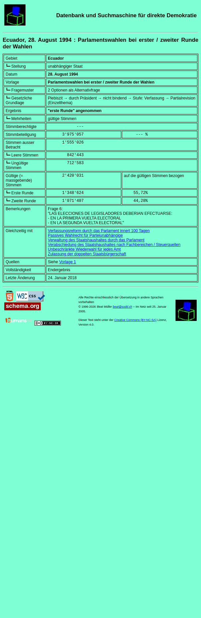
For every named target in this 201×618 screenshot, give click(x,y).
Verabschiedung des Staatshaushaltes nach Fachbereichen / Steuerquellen (114, 244)
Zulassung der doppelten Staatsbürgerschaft (87, 254)
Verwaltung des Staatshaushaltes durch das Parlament (96, 240)
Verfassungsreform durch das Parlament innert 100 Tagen (99, 230)
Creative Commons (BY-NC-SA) (135, 320)
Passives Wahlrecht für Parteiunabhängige (85, 235)
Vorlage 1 (67, 262)
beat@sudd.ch (122, 306)
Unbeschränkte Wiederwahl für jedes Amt (84, 249)
